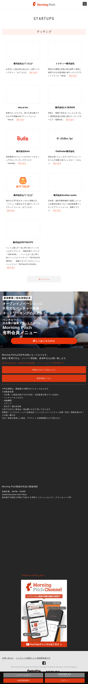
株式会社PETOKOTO (23, 242)
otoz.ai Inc (23, 107)
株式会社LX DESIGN (65, 107)
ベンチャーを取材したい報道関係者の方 (33, 658)
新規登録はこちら (44, 378)
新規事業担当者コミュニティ (64, 675)
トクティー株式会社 (65, 63)
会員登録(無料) (23, 680)
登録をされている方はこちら (44, 370)
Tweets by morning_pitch (33, 575)
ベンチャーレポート (23, 675)
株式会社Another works (65, 195)
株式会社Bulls (23, 151)
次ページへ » (44, 279)
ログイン (64, 680)
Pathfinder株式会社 (65, 151)
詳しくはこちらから (44, 341)
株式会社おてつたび (23, 63)
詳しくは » (33, 72)
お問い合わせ (8, 658)
